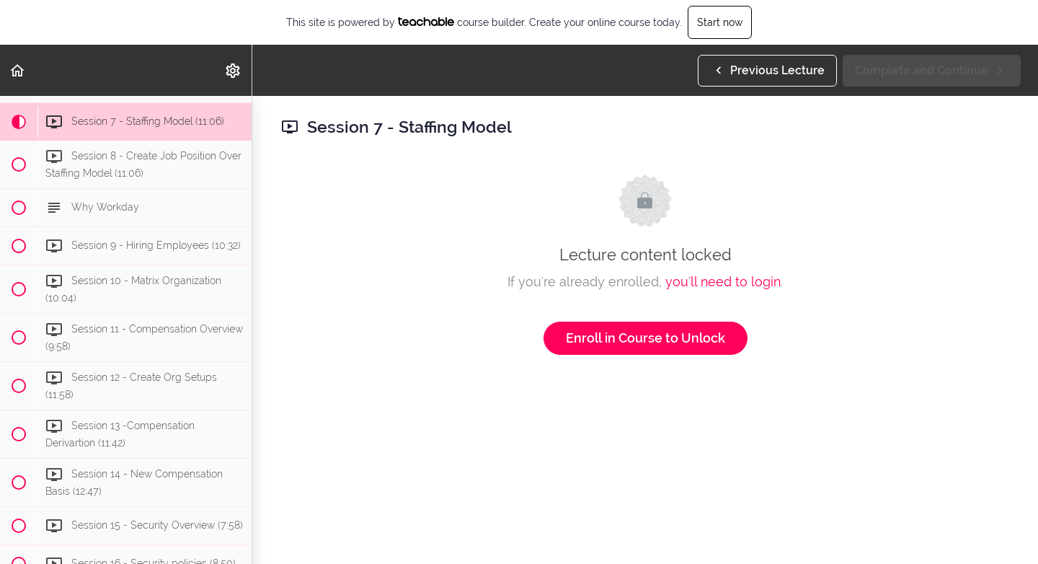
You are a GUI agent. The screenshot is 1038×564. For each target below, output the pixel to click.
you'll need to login (723, 281)
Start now (719, 22)
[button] (18, 70)
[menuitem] (234, 70)
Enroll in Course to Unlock (645, 337)
